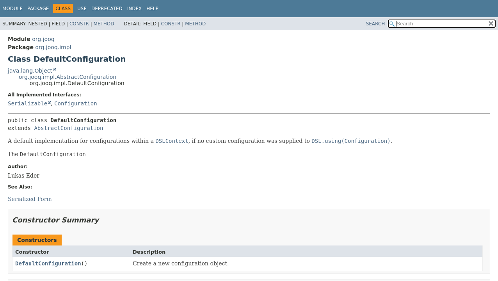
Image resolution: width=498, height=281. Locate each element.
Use (82, 8)
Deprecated (107, 8)
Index (134, 8)
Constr (79, 24)
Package (38, 8)
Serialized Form (30, 199)
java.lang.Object (30, 71)
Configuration (75, 103)
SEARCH (375, 24)
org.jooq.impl (53, 47)
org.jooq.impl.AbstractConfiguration (67, 77)
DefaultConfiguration (48, 263)
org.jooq (43, 39)
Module (12, 8)
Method (104, 24)
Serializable (27, 103)
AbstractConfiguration (68, 128)
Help (152, 8)
